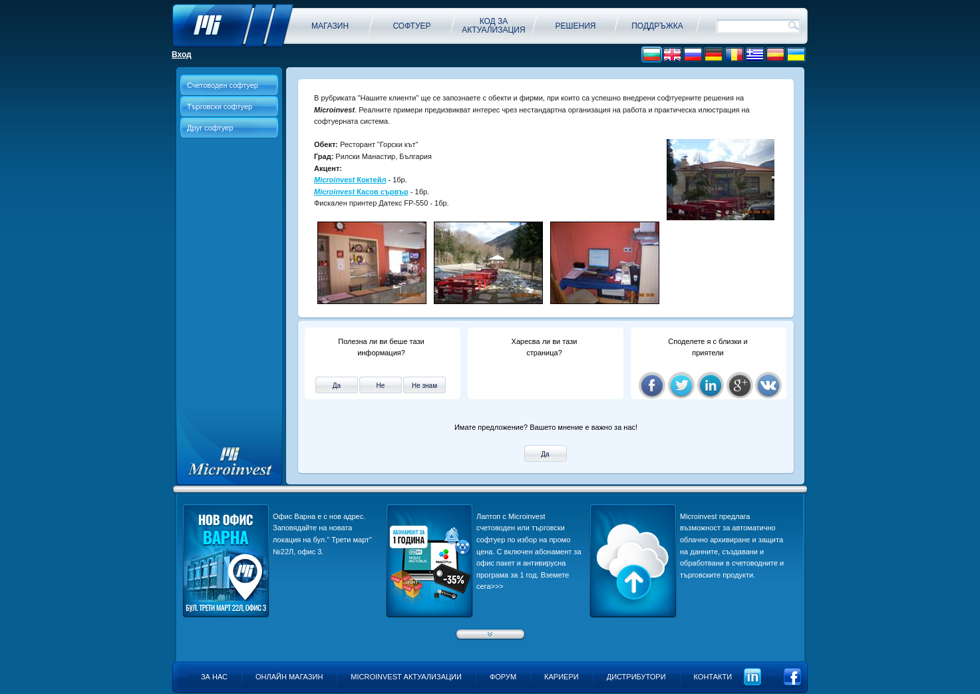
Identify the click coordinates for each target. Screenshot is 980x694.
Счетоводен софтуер (222, 85)
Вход (182, 54)
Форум (503, 677)
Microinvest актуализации (406, 677)
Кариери (561, 677)
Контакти (713, 677)
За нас (214, 677)
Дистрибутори (636, 677)
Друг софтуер (210, 128)
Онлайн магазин (289, 677)
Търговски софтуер (219, 106)
